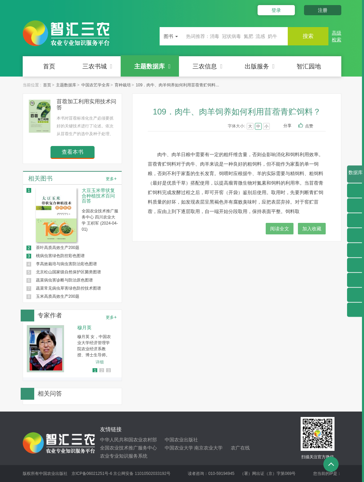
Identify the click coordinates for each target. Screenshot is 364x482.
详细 (100, 362)
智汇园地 (309, 66)
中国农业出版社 (181, 439)
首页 (49, 66)
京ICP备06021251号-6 (92, 473)
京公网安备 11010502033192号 (141, 473)
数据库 (355, 176)
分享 (287, 125)
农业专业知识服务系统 (123, 456)
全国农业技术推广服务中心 (128, 447)
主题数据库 (152, 66)
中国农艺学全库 (95, 85)
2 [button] (102, 370)
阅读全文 (279, 228)
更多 (111, 178)
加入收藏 (311, 228)
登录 (276, 10)
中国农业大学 (179, 447)
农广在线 (240, 447)
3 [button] (108, 370)
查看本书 (72, 152)
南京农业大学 (208, 447)
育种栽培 (123, 85)
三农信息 (208, 66)
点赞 (313, 126)
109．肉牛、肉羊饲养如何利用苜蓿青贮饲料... (177, 85)
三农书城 (97, 66)
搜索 (308, 36)
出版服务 (260, 66)
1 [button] (95, 370)
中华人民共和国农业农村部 (128, 439)
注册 (322, 10)
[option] (72, 348)
